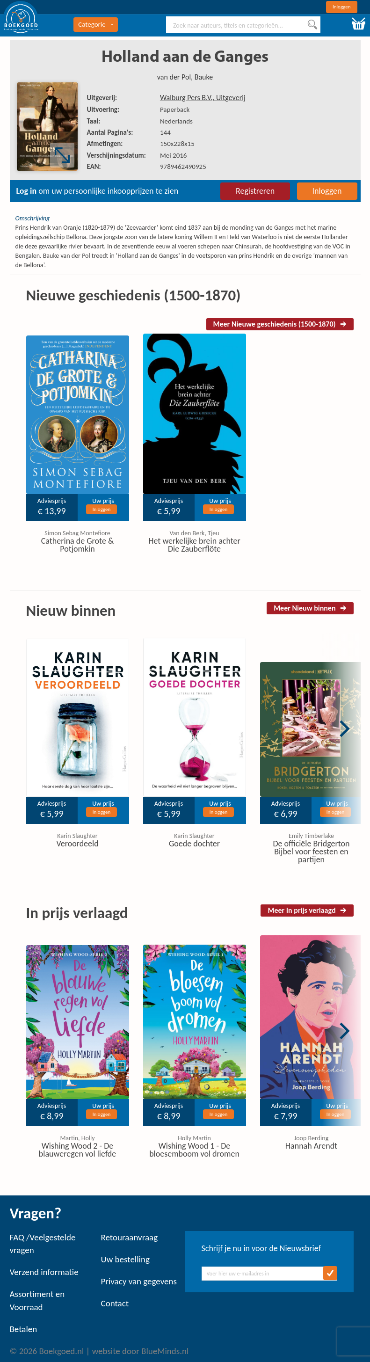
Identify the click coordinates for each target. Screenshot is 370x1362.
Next (345, 728)
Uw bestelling (125, 1259)
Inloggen (342, 7)
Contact (115, 1303)
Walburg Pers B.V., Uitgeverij (203, 97)
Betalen (23, 1329)
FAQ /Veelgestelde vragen (43, 1243)
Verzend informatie (44, 1272)
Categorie (95, 24)
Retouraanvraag (129, 1237)
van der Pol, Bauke (185, 77)
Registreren (255, 191)
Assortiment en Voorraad (37, 1300)
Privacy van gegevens (139, 1281)
